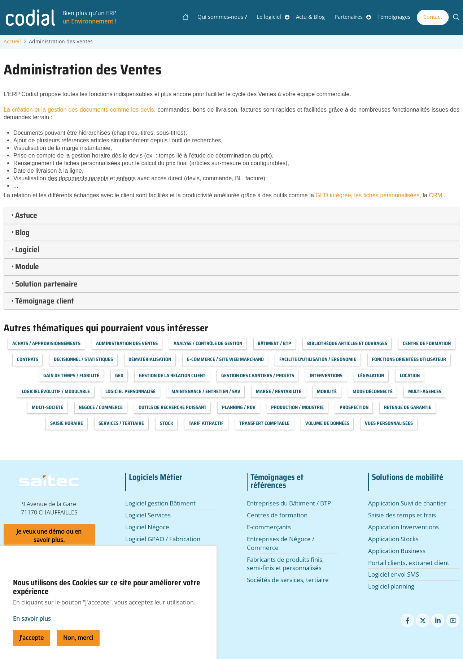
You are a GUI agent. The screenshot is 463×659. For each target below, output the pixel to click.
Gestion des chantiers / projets (257, 375)
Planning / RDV (238, 407)
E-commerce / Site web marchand (225, 359)
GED (119, 375)
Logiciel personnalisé (130, 391)
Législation (371, 375)
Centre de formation (427, 343)
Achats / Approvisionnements (46, 343)
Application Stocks (393, 539)
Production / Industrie (297, 407)
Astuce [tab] (23, 215)
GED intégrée (333, 195)
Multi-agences (424, 391)
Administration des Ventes (127, 343)
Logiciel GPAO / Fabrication (162, 539)
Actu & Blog (310, 16)
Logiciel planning (391, 586)
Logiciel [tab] (24, 249)
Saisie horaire (66, 423)
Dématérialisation (149, 359)
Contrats (27, 359)
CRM (434, 195)
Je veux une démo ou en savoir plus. (49, 535)
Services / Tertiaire (121, 423)
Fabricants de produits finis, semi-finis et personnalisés (285, 563)
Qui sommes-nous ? (222, 16)
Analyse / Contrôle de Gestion (208, 343)
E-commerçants (269, 527)
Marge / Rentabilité (278, 391)
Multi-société (47, 407)
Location (410, 375)
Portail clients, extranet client (408, 563)
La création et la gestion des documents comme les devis (79, 109)
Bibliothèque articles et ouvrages (347, 343)
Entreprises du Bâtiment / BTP (289, 503)
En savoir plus (32, 628)
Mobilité (327, 391)
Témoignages (393, 16)
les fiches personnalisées (386, 195)
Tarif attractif (206, 423)
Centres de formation (277, 515)
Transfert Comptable (264, 423)
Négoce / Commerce (101, 407)
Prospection (354, 407)
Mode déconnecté (373, 391)
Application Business (396, 551)
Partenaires (349, 16)
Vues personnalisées (389, 423)
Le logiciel (269, 16)
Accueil (12, 41)
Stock (166, 423)
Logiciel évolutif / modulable (56, 391)
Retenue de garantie (407, 407)
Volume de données (327, 423)
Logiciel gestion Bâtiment (160, 503)
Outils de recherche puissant (172, 407)
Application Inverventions (403, 527)
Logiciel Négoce (147, 527)
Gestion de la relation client (172, 375)
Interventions (326, 375)
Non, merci (78, 647)
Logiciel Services (148, 515)
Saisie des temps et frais (402, 515)
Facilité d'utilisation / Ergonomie (317, 359)
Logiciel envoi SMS (393, 574)
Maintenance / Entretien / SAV (205, 391)
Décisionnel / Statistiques (83, 359)
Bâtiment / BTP (274, 343)
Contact (432, 16)
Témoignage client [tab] (41, 300)
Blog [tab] (19, 232)
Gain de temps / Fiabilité (71, 375)
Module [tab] (24, 266)
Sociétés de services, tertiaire (288, 580)
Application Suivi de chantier (407, 503)
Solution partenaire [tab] (43, 283)
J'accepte (31, 647)
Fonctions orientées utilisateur (409, 359)
